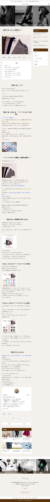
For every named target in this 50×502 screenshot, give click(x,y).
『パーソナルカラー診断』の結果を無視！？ (11, 69)
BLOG (36, 52)
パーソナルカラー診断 (38, 58)
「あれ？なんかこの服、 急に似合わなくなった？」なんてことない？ (40, 33)
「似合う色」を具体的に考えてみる (9, 71)
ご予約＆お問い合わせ (25, 492)
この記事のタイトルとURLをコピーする (17, 418)
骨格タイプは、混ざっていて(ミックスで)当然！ (40, 38)
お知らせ (36, 55)
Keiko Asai (5, 394)
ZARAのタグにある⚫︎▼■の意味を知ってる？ (40, 45)
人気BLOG (36, 61)
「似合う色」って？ (7, 65)
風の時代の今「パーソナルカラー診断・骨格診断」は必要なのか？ (40, 42)
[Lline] (9, 57)
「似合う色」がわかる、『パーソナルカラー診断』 (12, 67)
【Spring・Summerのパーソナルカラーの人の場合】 (13, 73)
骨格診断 (36, 64)
